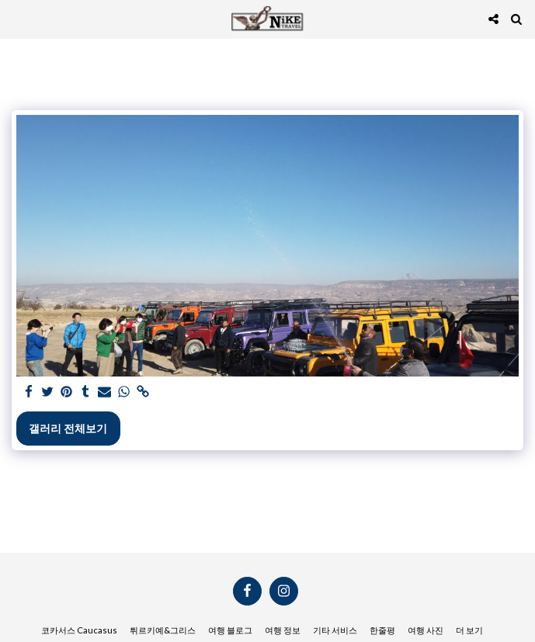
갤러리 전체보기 (68, 428)
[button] (17, 18)
